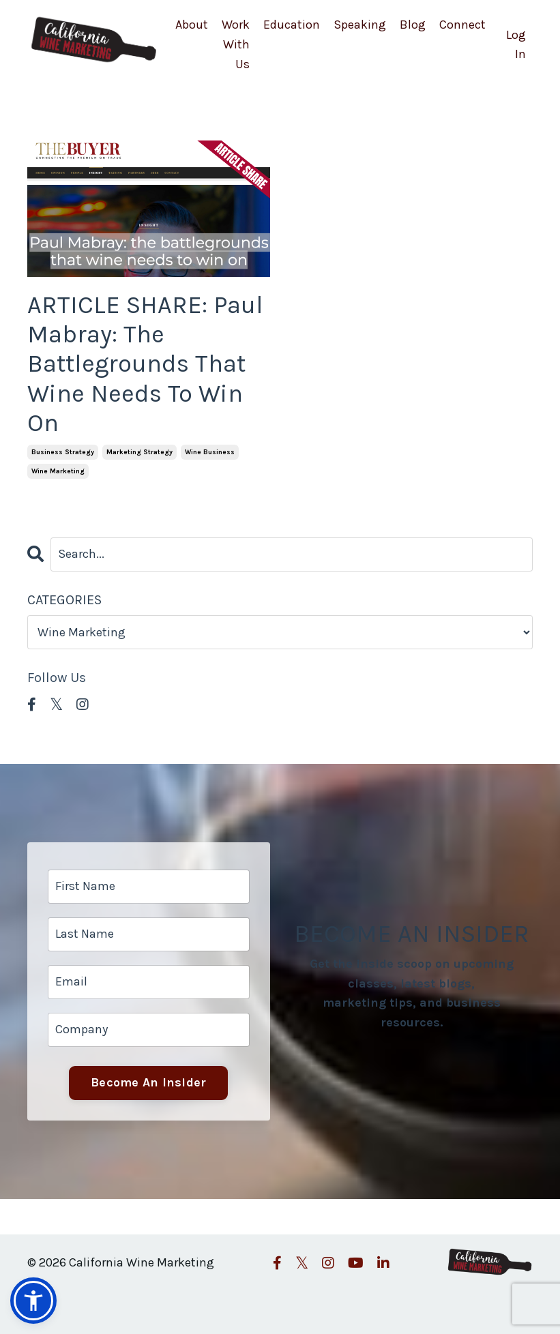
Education (291, 24)
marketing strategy (139, 452)
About (191, 24)
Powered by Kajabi (492, 1298)
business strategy (62, 452)
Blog (413, 24)
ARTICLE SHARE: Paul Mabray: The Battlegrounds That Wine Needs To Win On (145, 364)
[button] (33, 1300)
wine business (210, 452)
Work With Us (236, 44)
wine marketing (58, 471)
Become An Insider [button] (148, 1082)
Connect (462, 24)
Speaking (360, 24)
